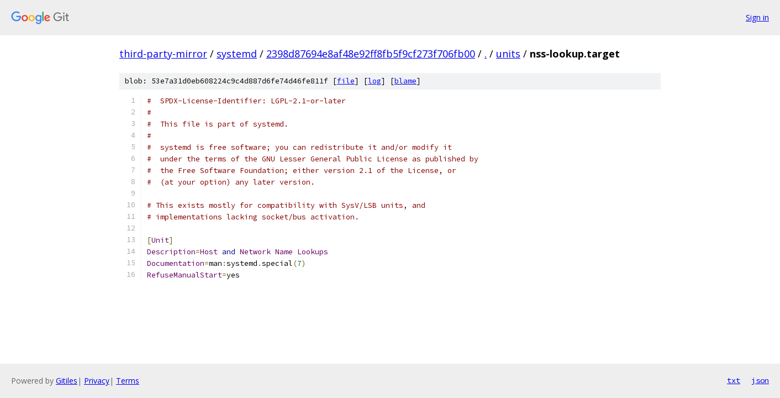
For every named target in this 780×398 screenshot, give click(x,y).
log (374, 81)
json (760, 380)
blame (405, 81)
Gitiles (66, 380)
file (346, 81)
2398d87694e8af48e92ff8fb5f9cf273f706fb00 (370, 53)
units (508, 53)
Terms (127, 380)
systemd (237, 53)
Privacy (96, 380)
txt (733, 380)
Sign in (757, 17)
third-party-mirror (163, 53)
